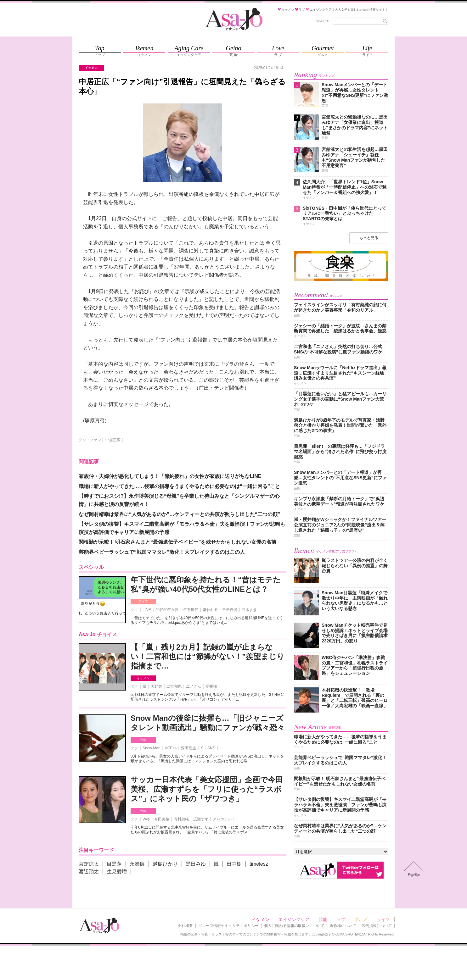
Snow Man (151, 748)
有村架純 (181, 819)
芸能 (143, 739)
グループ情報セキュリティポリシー (228, 926)
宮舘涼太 (89, 864)
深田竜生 (188, 748)
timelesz (259, 864)
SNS (211, 748)
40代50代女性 (167, 610)
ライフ (143, 601)
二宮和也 (174, 686)
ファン (95, 440)
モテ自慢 (229, 610)
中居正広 (113, 440)
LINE (147, 610)
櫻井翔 (211, 686)
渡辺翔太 (89, 871)
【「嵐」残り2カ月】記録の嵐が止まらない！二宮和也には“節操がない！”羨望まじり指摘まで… (207, 656)
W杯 (146, 819)
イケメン (143, 678)
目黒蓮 (114, 864)
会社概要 (185, 926)
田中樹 (234, 864)
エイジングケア (294, 919)
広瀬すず (200, 819)
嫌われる (210, 610)
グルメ (361, 919)
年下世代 (190, 610)
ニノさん (193, 686)
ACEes (171, 748)
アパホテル (222, 819)
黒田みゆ (196, 864)
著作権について (343, 926)
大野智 (156, 686)
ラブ (340, 919)
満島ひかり (165, 864)
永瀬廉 (137, 864)
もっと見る (368, 238)
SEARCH (322, 21)
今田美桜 (161, 819)
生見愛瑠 (117, 871)
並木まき (249, 610)
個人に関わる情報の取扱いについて (294, 926)
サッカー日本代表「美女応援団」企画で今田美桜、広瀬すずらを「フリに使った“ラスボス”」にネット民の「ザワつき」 (207, 789)
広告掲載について (377, 926)
